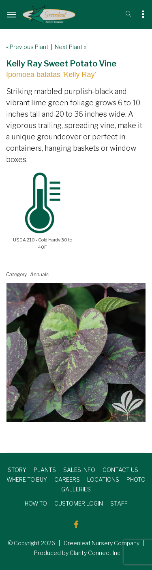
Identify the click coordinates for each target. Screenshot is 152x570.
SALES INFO (79, 469)
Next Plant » (70, 46)
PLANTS (45, 469)
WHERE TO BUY (26, 479)
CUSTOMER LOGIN (78, 503)
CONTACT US (120, 469)
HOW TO (36, 503)
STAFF (119, 503)
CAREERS (67, 479)
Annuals (39, 274)
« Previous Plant (27, 46)
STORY (17, 469)
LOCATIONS (103, 479)
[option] (76, 352)
